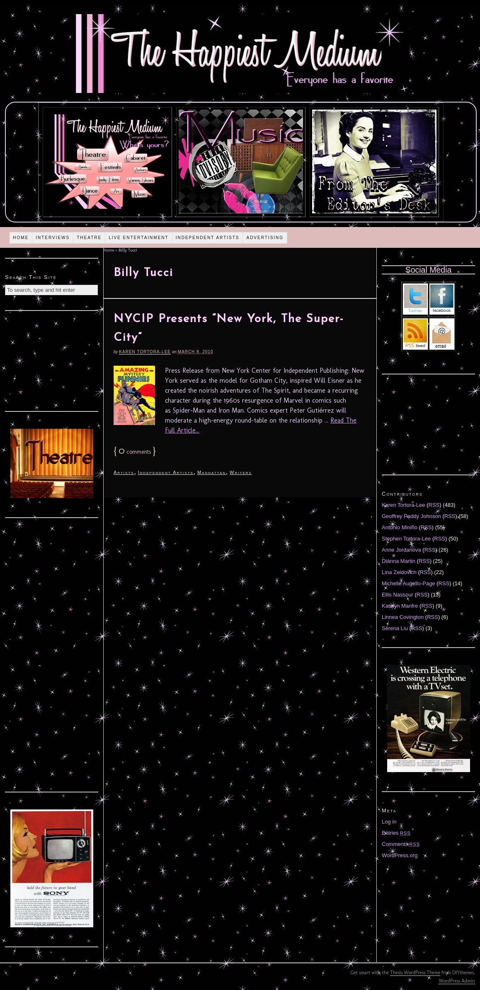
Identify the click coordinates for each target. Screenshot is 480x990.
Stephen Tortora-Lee (406, 538)
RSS (434, 505)
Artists (124, 472)
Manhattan (211, 472)
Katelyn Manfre (400, 606)
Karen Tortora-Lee (145, 352)
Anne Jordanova (401, 550)
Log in (389, 822)
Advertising (265, 237)
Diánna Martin (398, 561)
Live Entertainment (139, 237)
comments (135, 451)
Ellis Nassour (397, 595)
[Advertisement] (51, 359)
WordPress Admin (457, 981)
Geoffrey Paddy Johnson (411, 516)
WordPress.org (399, 855)
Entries (396, 833)
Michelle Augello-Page (408, 583)
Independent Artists (208, 237)
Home (21, 237)
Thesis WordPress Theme (415, 972)
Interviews (53, 237)
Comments (401, 844)
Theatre (89, 237)
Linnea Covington (403, 617)
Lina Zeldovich (399, 572)
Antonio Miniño (399, 527)
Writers (241, 472)
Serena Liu (395, 628)
